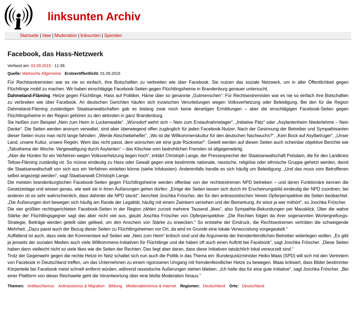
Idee (46, 35)
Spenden (113, 35)
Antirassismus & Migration (81, 286)
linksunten (90, 35)
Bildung (115, 286)
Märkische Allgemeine (41, 73)
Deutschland (214, 286)
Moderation (66, 35)
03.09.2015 (41, 65)
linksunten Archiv (94, 16)
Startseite (29, 35)
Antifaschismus (40, 286)
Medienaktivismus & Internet (151, 286)
